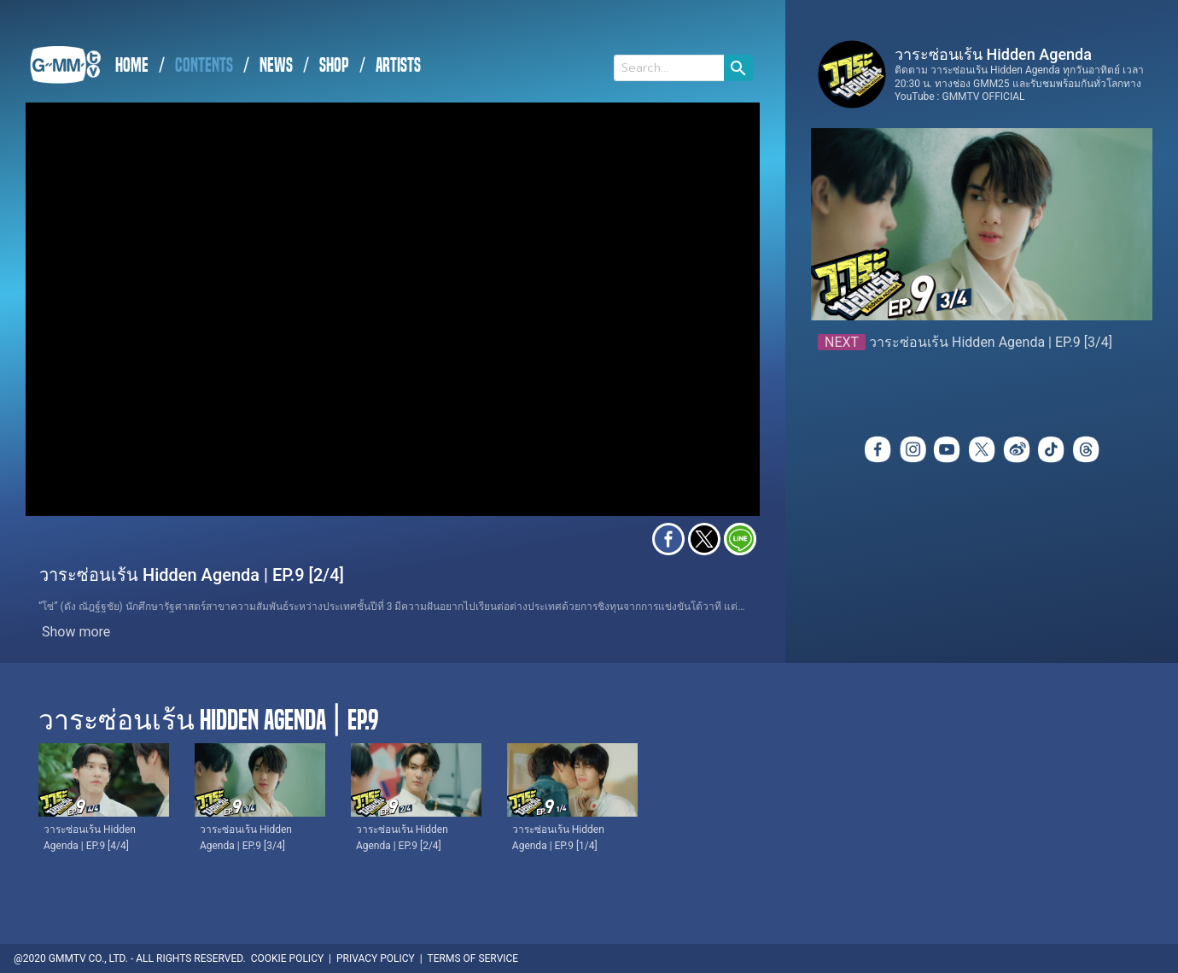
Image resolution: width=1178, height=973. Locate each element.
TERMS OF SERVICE (473, 958)
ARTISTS (398, 65)
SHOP (334, 65)
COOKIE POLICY (287, 958)
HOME (132, 65)
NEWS (276, 65)
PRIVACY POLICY (375, 958)
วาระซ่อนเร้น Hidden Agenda (993, 54)
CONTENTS (204, 65)
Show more (76, 632)
